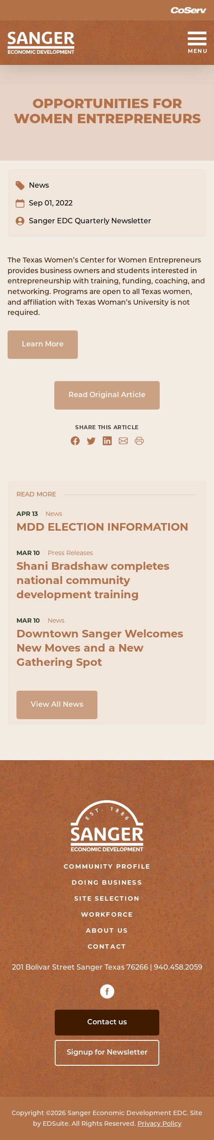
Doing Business (107, 882)
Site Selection (107, 898)
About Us (107, 931)
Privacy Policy (159, 1124)
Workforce (107, 914)
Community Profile (107, 866)
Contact (107, 947)
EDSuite (56, 1124)
